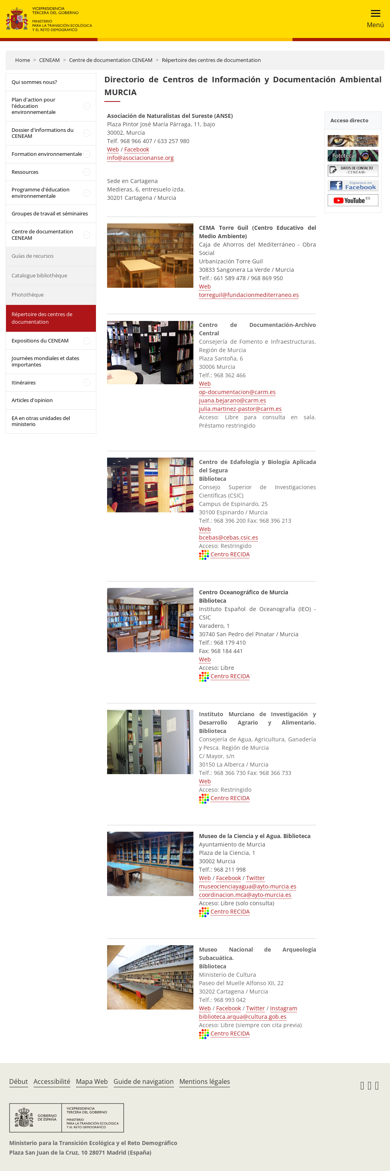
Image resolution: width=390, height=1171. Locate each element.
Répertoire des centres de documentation (211, 60)
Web (113, 149)
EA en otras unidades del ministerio (41, 421)
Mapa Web (92, 1081)
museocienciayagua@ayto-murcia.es (247, 886)
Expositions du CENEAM (40, 340)
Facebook (136, 149)
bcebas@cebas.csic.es (228, 537)
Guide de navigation (143, 1081)
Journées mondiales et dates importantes (45, 361)
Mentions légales (204, 1081)
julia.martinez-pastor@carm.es (240, 408)
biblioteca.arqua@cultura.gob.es (243, 1016)
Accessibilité (52, 1081)
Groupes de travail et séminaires (50, 213)
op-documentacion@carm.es (237, 392)
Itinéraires (24, 382)
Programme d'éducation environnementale (41, 192)
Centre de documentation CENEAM (111, 60)
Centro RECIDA (230, 554)
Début (18, 1081)
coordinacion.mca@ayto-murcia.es (245, 894)
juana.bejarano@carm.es (232, 400)
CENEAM (49, 60)
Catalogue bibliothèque (39, 275)
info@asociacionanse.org (140, 157)
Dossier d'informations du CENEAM (43, 133)
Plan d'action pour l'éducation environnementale (34, 106)
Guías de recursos (33, 255)
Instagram (283, 1008)
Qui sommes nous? (34, 82)
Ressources (25, 171)
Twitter (255, 878)
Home (22, 60)
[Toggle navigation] (373, 19)
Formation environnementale (47, 153)
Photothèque (28, 294)
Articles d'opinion (32, 400)
